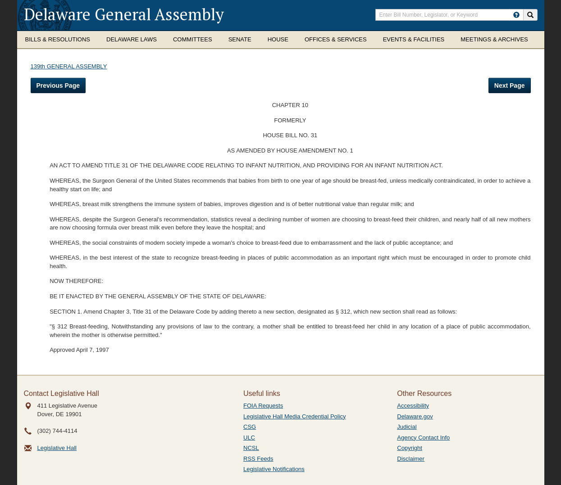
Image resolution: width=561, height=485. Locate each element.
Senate (239, 39)
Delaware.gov (415, 416)
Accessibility (413, 405)
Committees (192, 39)
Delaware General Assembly (124, 14)
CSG (249, 426)
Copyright (409, 448)
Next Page (509, 85)
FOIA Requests (263, 405)
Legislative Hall (57, 448)
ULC (249, 437)
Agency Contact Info (423, 437)
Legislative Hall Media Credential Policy (294, 416)
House (278, 39)
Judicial (406, 426)
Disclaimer (410, 458)
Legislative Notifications (274, 469)
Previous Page (58, 85)
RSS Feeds (258, 458)
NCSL (251, 448)
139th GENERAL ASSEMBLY (69, 66)
